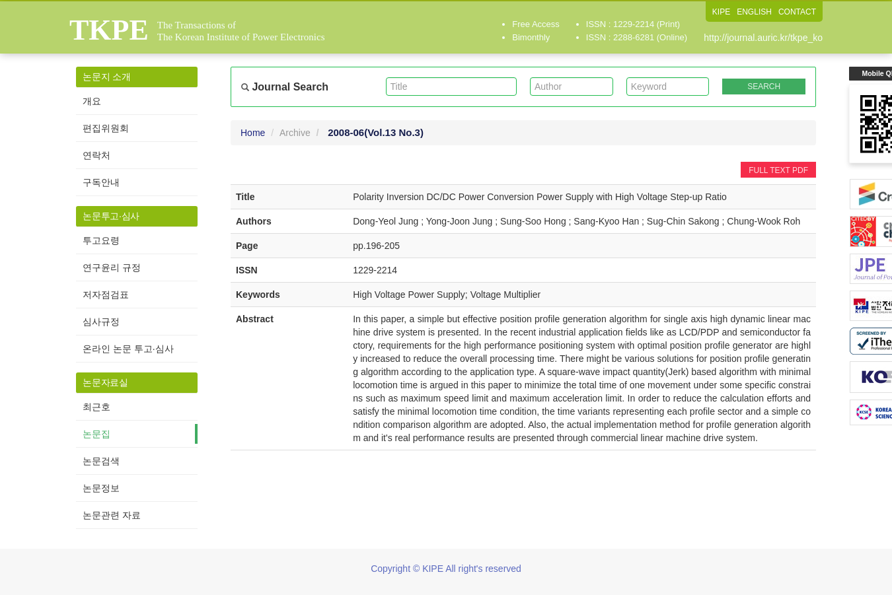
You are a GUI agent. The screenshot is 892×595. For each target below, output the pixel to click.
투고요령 (101, 240)
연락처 (96, 155)
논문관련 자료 (112, 515)
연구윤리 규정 (112, 267)
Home (253, 132)
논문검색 (101, 461)
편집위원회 (106, 128)
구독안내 (101, 182)
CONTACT (797, 12)
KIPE (721, 12)
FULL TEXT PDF (778, 170)
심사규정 (101, 321)
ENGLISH (754, 12)
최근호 (96, 407)
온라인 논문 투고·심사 (128, 348)
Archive (295, 132)
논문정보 (101, 488)
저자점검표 (106, 294)
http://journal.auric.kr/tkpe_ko (763, 37)
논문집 (96, 434)
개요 (92, 101)
